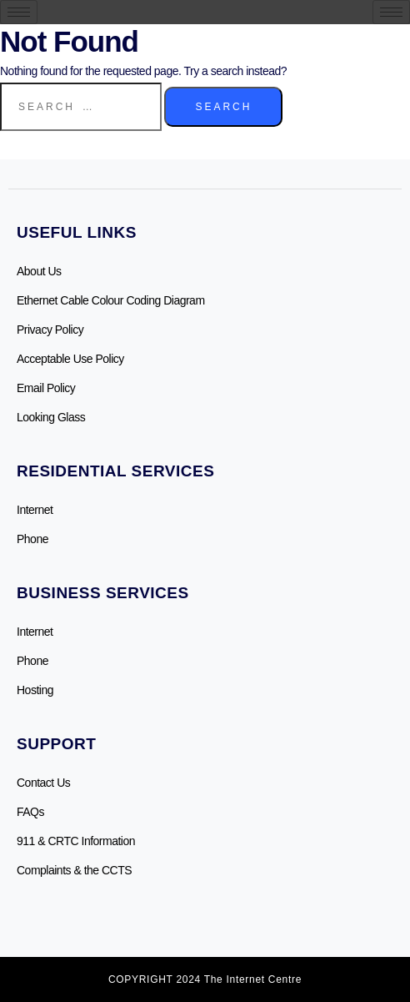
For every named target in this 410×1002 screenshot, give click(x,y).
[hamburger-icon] (19, 12)
